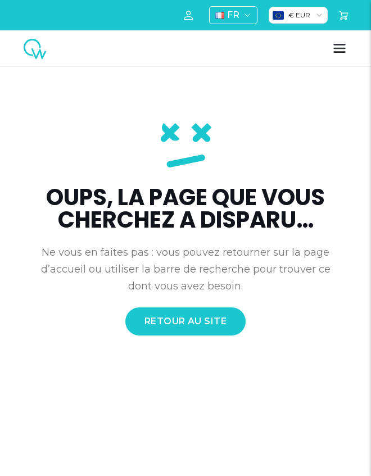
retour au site (185, 321)
